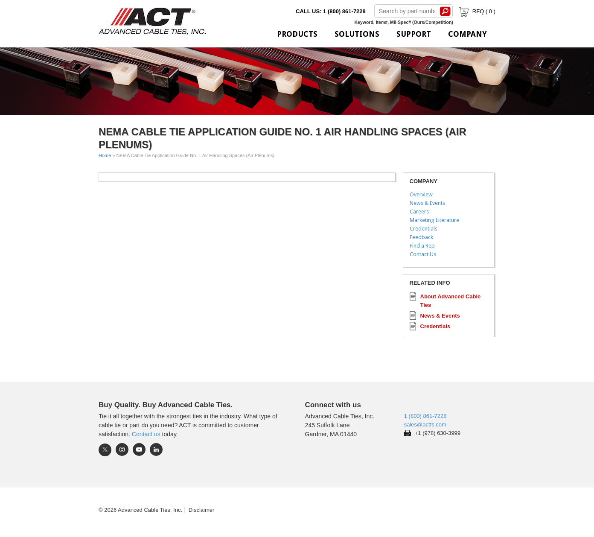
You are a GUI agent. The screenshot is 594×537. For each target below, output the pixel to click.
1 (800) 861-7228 (425, 416)
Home (105, 155)
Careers (419, 211)
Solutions (357, 33)
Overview (421, 194)
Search (445, 11)
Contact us (146, 434)
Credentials (423, 228)
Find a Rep (422, 245)
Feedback (421, 237)
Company (467, 33)
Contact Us (423, 254)
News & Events (427, 203)
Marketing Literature (434, 220)
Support (413, 33)
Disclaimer (202, 510)
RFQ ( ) (476, 11)
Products (297, 33)
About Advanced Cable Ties (450, 300)
